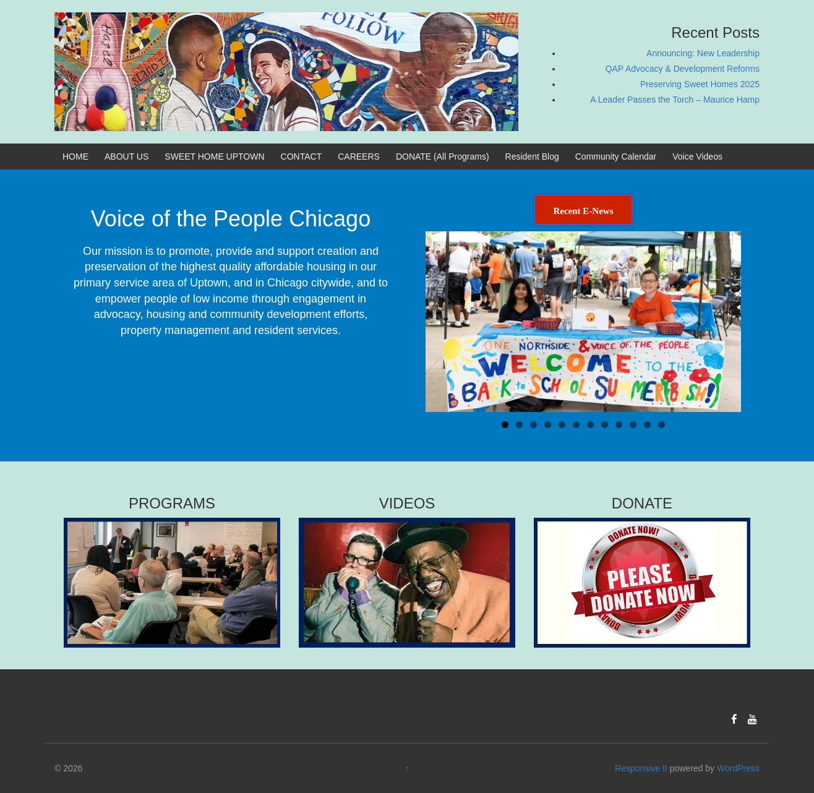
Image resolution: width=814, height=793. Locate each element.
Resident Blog (532, 156)
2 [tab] (519, 424)
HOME (75, 156)
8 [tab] (604, 424)
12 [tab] (662, 424)
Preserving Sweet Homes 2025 (700, 84)
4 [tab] (547, 424)
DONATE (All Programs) (442, 156)
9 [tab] (618, 424)
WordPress (738, 768)
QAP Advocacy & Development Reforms (682, 69)
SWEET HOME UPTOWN (214, 156)
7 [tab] (590, 424)
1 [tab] (505, 424)
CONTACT (301, 156)
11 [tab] (648, 424)
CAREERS (359, 156)
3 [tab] (533, 424)
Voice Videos (697, 156)
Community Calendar (616, 156)
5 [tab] (562, 424)
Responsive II (641, 768)
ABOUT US (126, 156)
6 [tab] (576, 424)
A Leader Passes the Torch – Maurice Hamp (675, 100)
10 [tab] (633, 424)
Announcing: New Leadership (703, 53)
